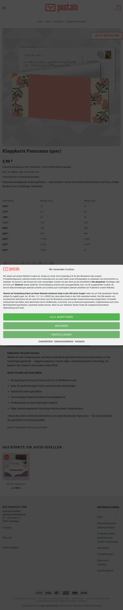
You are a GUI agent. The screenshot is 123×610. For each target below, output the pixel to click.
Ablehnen (61, 325)
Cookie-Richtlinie (45, 341)
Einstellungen (61, 334)
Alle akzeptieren (61, 317)
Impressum (80, 341)
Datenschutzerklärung (63, 341)
